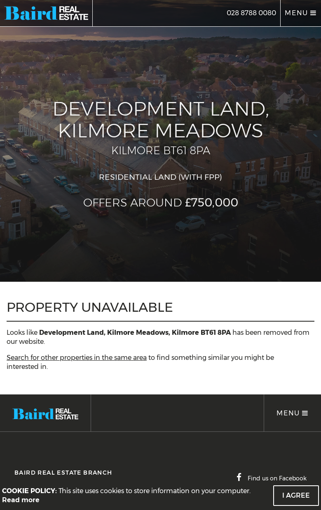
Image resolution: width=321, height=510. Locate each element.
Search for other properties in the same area (77, 358)
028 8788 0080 (251, 13)
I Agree (296, 495)
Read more (21, 500)
